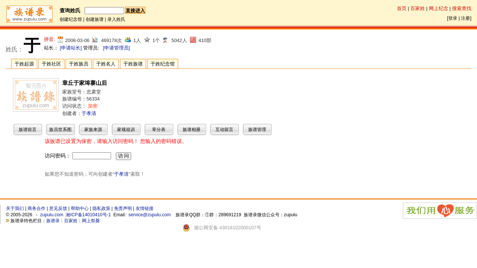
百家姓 (417, 8)
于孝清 (89, 113)
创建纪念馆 (71, 19)
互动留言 (224, 129)
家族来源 (93, 129)
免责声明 (123, 208)
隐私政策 (101, 208)
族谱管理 (257, 129)
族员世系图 (60, 129)
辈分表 (158, 129)
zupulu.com (51, 214)
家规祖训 (126, 129)
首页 (402, 8)
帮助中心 (80, 208)
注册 (465, 18)
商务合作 (36, 208)
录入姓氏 (116, 19)
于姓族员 (78, 64)
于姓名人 (106, 64)
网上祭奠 (91, 220)
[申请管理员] (116, 48)
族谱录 (53, 220)
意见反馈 (58, 208)
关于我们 (15, 208)
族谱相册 (191, 129)
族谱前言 (28, 129)
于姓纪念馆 (163, 64)
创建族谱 (95, 19)
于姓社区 (51, 64)
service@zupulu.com (150, 214)
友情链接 (145, 208)
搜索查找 (461, 8)
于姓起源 (24, 64)
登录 (452, 18)
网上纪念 (438, 8)
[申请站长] (71, 48)
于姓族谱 (133, 64)
